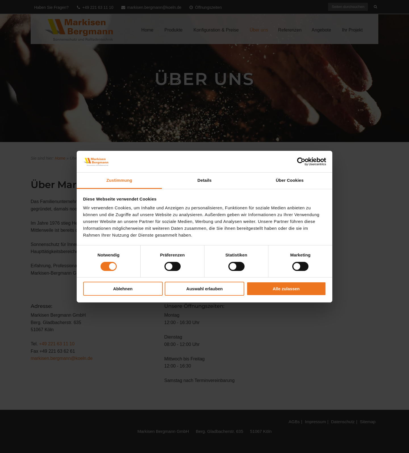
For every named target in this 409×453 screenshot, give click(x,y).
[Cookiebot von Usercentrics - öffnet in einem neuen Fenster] (301, 161)
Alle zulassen (286, 288)
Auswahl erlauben (204, 288)
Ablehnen (122, 288)
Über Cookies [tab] (290, 180)
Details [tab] (204, 180)
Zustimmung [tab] (119, 180)
